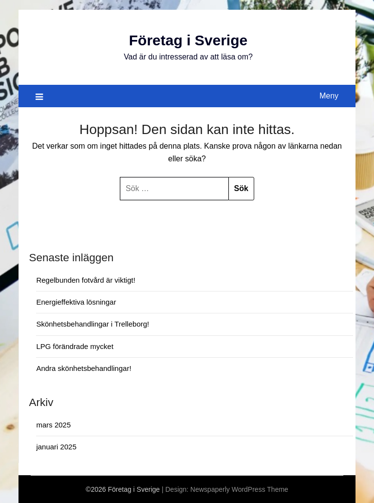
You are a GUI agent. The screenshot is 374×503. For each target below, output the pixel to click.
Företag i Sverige (188, 40)
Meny (328, 96)
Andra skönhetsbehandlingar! (83, 368)
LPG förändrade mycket (74, 346)
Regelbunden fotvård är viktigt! (85, 280)
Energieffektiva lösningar (76, 302)
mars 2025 (53, 425)
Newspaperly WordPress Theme (239, 489)
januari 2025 (56, 447)
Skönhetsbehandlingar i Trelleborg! (92, 324)
